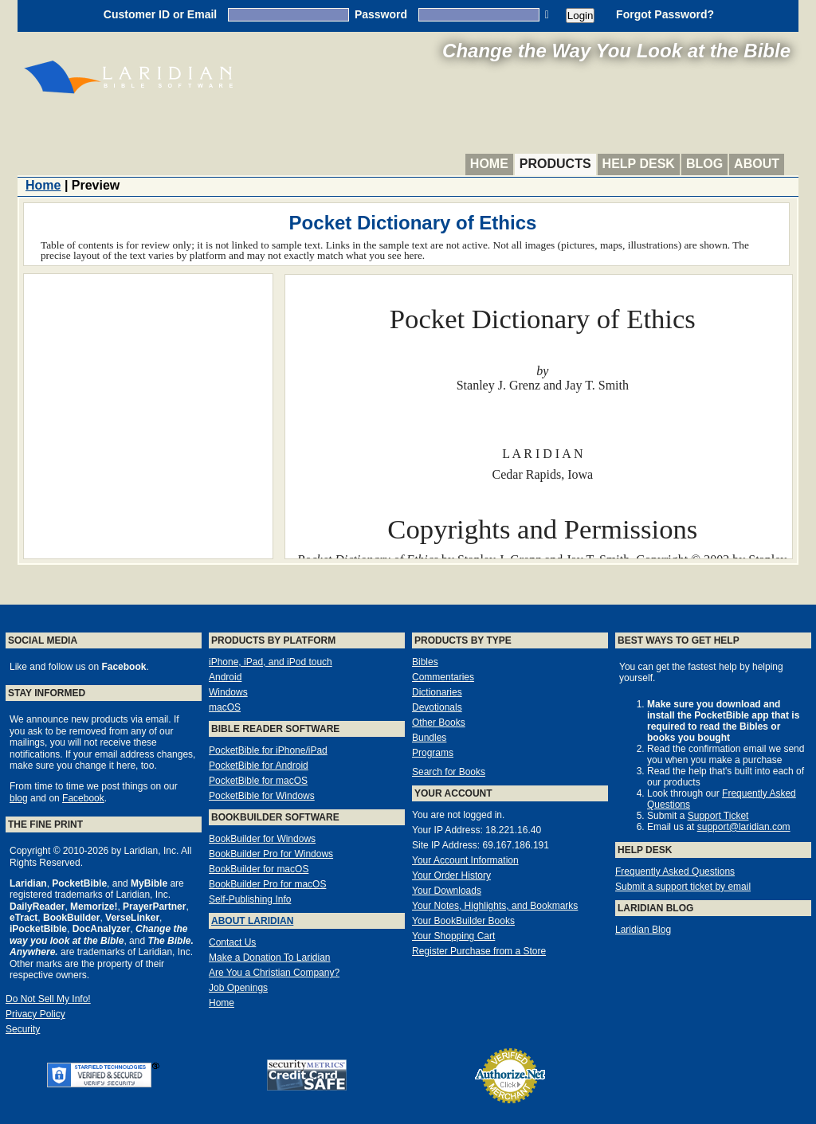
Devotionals (437, 707)
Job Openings (238, 987)
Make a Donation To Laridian (270, 957)
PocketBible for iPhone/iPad (268, 750)
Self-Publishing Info (250, 899)
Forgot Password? (665, 14)
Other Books (438, 722)
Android (225, 677)
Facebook (83, 798)
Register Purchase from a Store (479, 951)
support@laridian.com (743, 826)
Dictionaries (437, 692)
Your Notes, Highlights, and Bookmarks (495, 905)
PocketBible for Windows (262, 795)
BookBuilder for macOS (258, 869)
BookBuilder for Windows (262, 838)
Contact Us (232, 942)
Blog (704, 163)
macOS (225, 707)
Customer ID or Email (160, 14)
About (756, 163)
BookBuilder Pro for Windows (271, 854)
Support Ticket (718, 815)
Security (23, 1029)
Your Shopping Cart (453, 936)
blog (19, 798)
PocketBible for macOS (258, 780)
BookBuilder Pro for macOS (267, 884)
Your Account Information (465, 860)
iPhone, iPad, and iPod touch (270, 662)
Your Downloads (446, 890)
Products (555, 163)
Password (381, 14)
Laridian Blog (643, 929)
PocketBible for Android (258, 765)
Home (489, 163)
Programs (432, 752)
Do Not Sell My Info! (48, 999)
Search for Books (448, 771)
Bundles (429, 737)
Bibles (425, 662)
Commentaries (443, 677)
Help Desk (638, 163)
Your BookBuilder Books (463, 920)
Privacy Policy (35, 1014)
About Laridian (252, 920)
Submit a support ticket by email (683, 886)
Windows (228, 692)
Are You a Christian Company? (274, 972)
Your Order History (451, 875)
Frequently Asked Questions (675, 871)
